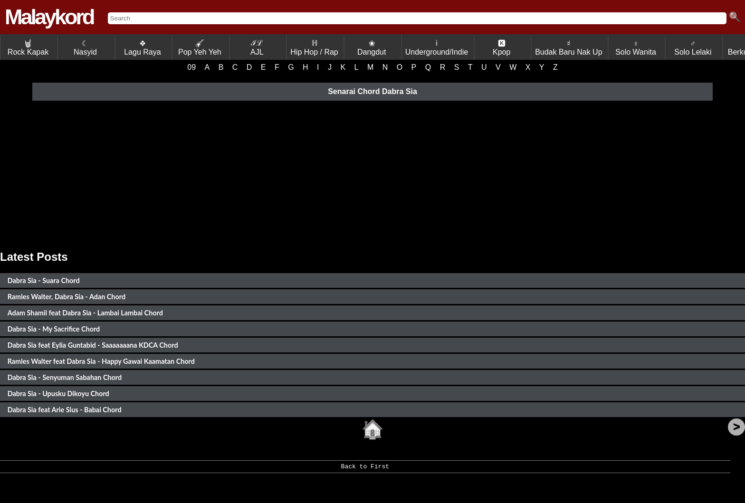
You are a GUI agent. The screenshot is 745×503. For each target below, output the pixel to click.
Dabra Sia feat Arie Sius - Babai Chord (65, 410)
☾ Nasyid (85, 47)
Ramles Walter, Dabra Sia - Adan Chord (66, 297)
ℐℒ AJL (257, 47)
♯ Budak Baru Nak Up (568, 47)
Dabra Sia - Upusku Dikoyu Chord (58, 393)
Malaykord (49, 17)
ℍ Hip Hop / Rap (314, 47)
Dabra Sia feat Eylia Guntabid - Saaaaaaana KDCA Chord (93, 345)
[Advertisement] (372, 174)
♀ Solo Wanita (635, 47)
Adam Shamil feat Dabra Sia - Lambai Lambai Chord (85, 313)
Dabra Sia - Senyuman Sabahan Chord (65, 377)
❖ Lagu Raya (142, 47)
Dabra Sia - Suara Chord (44, 280)
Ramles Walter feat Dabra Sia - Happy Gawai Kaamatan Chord (101, 361)
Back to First (365, 469)
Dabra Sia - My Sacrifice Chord (54, 329)
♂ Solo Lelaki (692, 47)
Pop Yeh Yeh (199, 47)
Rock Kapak (28, 47)
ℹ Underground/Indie (436, 47)
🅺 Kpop (501, 47)
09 (191, 67)
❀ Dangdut (371, 47)
